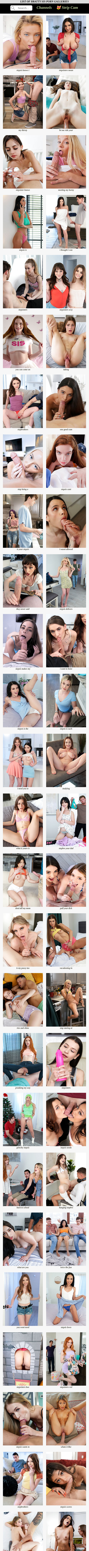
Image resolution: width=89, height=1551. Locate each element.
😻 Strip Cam (67, 7)
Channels (44, 7)
